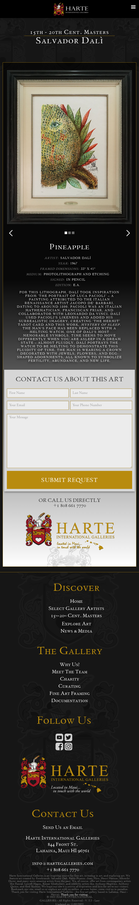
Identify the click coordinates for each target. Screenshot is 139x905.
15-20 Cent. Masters (76, 615)
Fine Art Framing (69, 693)
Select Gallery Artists (76, 608)
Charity (69, 679)
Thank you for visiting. (74, 894)
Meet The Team (69, 671)
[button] (133, 9)
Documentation (69, 700)
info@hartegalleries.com (62, 863)
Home (76, 601)
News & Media (76, 631)
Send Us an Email (63, 827)
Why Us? (69, 664)
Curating (69, 686)
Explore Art (76, 623)
